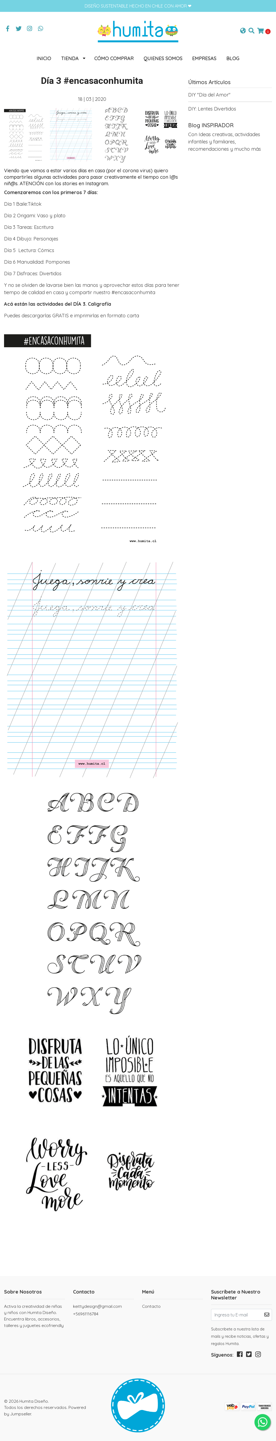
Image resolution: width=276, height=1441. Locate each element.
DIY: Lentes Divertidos (212, 109)
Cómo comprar (114, 58)
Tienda (70, 58)
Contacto (151, 1306)
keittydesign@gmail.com (97, 1306)
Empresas (204, 58)
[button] (243, 31)
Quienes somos (163, 58)
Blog (232, 58)
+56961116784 (85, 1313)
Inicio (44, 58)
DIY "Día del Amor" (209, 95)
